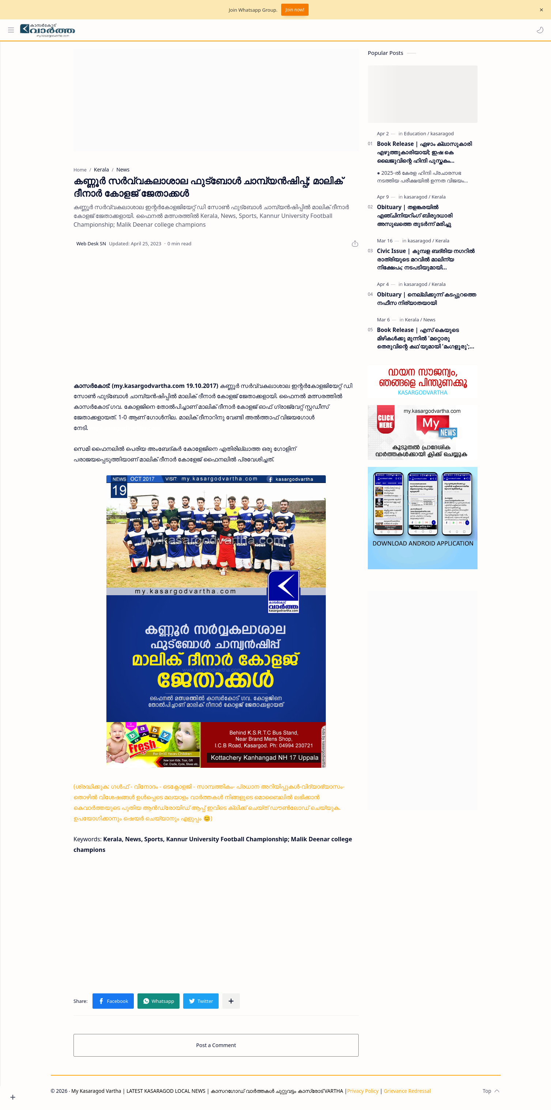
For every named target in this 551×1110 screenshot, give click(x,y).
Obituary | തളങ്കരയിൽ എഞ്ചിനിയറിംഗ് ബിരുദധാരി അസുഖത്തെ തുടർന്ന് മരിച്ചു (428, 219)
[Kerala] (452, 200)
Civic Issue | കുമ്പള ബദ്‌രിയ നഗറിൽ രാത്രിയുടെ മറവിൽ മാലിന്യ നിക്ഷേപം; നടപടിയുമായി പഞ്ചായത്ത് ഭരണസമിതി (439, 263)
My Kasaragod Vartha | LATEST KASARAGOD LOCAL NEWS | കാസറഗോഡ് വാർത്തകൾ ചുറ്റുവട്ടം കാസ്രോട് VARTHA (221, 1094)
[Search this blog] (151, 30)
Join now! (295, 10)
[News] (443, 323)
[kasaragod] (456, 137)
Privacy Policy (376, 1094)
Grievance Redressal (421, 1094)
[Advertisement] (230, 104)
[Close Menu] (539, 10)
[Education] (430, 137)
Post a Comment (230, 1048)
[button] (538, 29)
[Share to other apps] (244, 1004)
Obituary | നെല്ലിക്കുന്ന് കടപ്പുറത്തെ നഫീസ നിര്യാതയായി (440, 302)
